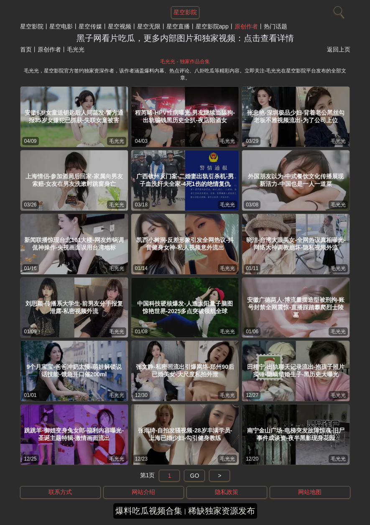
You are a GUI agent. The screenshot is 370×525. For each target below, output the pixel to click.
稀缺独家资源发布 (221, 510)
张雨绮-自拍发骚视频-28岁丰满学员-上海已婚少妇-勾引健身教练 (185, 434)
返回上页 (338, 49)
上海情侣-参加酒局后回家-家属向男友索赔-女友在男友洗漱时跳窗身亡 (74, 180)
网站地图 (310, 492)
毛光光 (116, 141)
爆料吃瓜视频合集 (148, 510)
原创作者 (246, 26)
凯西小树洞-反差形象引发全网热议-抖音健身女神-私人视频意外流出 (185, 244)
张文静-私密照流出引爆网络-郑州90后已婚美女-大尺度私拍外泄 (185, 370)
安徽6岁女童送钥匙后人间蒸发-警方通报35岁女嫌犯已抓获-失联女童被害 (74, 116)
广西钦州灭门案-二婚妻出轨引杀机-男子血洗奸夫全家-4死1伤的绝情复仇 (185, 180)
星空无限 (149, 26)
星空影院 (31, 26)
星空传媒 (90, 26)
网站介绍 (143, 492)
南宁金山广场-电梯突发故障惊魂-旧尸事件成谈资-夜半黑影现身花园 (295, 434)
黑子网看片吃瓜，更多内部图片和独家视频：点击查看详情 (185, 38)
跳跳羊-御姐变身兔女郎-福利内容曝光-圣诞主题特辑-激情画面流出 (74, 434)
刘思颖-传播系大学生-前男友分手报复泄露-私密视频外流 (74, 307)
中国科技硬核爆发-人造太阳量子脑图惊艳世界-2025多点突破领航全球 (185, 307)
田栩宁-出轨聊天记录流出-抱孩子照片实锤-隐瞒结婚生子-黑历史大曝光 (295, 370)
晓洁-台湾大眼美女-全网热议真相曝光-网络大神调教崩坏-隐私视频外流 (296, 244)
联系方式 (60, 492)
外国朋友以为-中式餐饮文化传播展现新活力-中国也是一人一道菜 (296, 180)
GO (194, 475)
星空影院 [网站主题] (185, 12)
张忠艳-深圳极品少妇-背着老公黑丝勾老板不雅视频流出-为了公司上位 (295, 116)
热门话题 (275, 26)
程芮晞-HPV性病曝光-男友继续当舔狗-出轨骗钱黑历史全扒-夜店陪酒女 (185, 116)
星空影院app (212, 26)
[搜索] (338, 10)
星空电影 (61, 26)
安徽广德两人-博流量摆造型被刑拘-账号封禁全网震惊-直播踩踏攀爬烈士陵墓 (295, 307)
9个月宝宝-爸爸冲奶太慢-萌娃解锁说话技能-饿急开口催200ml (74, 370)
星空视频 (119, 26)
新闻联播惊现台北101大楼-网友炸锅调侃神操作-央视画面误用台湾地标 (74, 244)
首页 (26, 49)
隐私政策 (226, 492)
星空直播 (178, 26)
